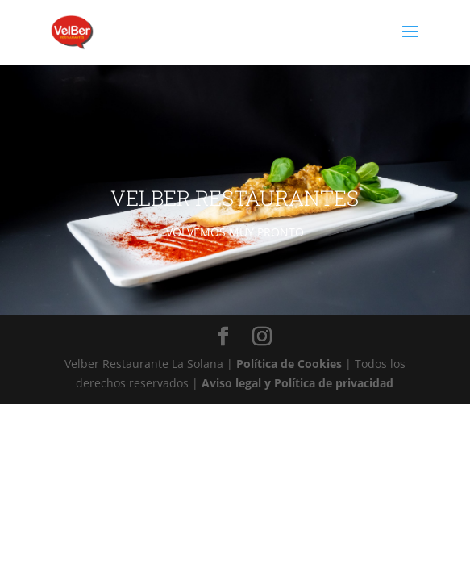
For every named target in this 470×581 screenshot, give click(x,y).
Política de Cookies (290, 363)
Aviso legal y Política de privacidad (297, 383)
